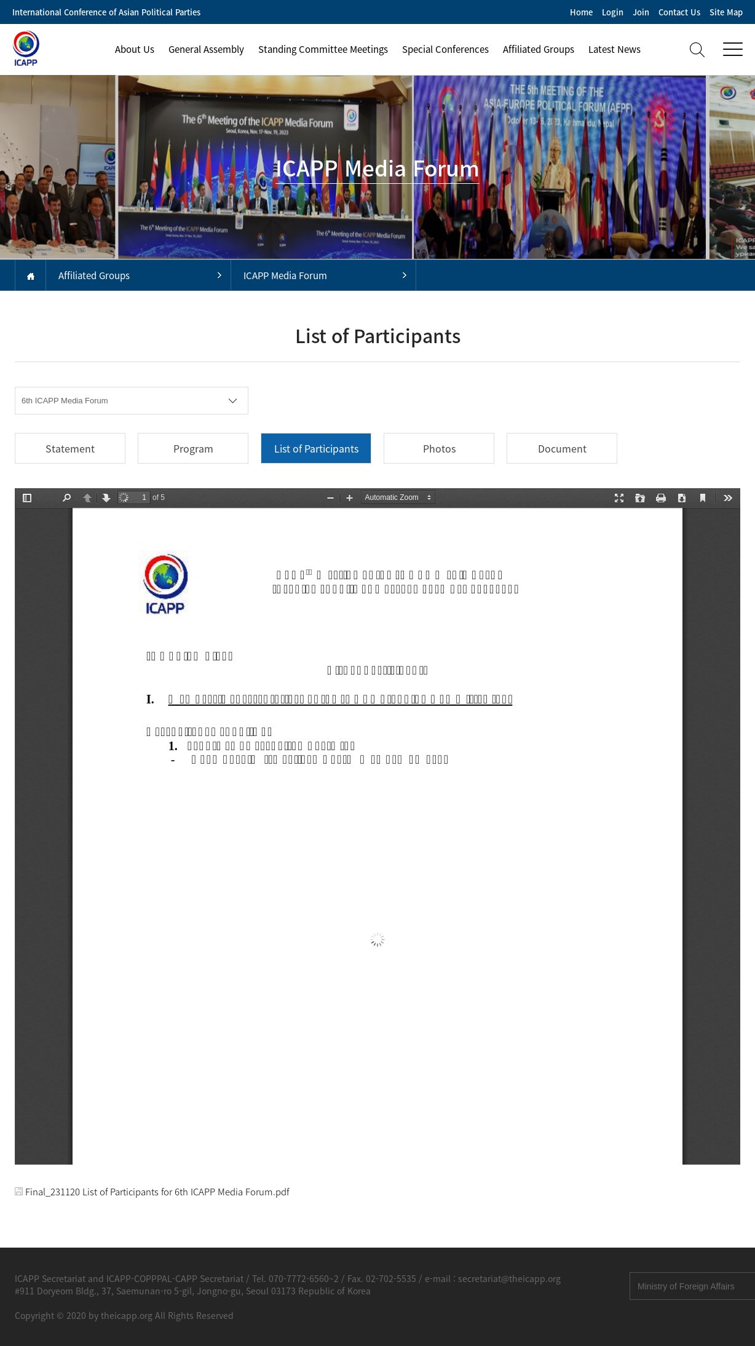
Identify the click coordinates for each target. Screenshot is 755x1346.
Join (641, 12)
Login (612, 12)
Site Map (726, 12)
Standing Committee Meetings (323, 49)
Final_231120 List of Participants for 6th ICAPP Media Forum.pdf (152, 1191)
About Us (134, 49)
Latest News (614, 49)
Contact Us (679, 12)
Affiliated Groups (538, 49)
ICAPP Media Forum (285, 275)
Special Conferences (445, 49)
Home (581, 12)
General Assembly (206, 49)
